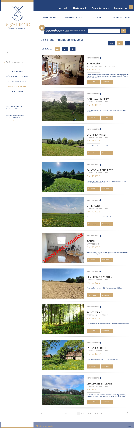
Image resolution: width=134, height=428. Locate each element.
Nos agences (17, 71)
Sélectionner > (107, 82)
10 (101, 414)
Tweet (129, 426)
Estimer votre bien (17, 81)
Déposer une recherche (17, 76)
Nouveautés (17, 91)
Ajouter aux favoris (46, 426)
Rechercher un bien (17, 86)
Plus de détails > (93, 82)
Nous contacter (12, 121)
